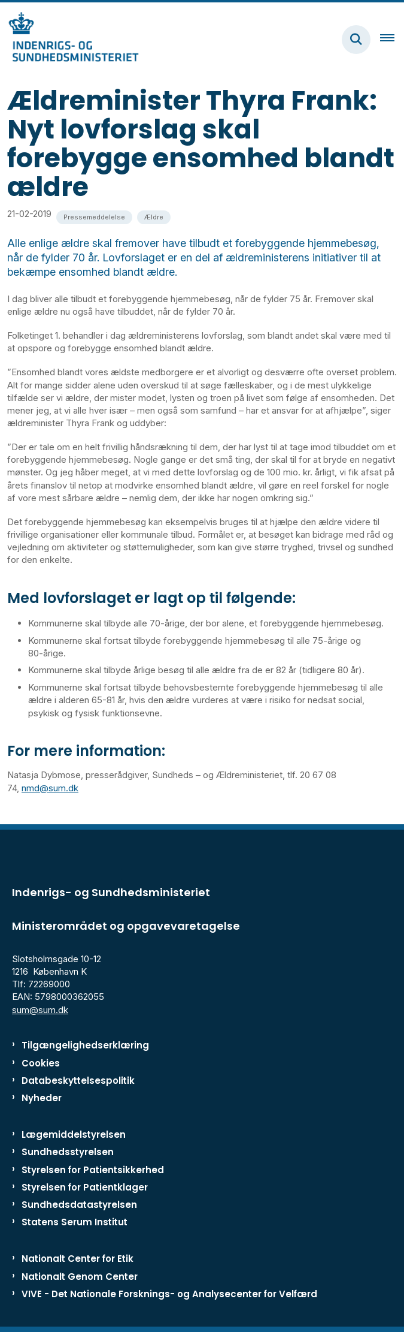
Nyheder (42, 1098)
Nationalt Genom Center (80, 1276)
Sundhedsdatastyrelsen (79, 1204)
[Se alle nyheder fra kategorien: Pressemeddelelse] (94, 217)
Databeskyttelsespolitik (78, 1080)
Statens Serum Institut (74, 1222)
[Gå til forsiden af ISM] (69, 39)
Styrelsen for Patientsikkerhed (93, 1170)
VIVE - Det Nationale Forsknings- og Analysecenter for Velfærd (169, 1294)
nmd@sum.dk (50, 788)
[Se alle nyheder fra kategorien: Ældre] (154, 217)
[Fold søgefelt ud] (356, 39)
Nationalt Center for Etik (77, 1258)
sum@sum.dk (40, 1009)
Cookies (41, 1063)
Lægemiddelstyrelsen (74, 1134)
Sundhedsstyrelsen (68, 1152)
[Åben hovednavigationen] (392, 40)
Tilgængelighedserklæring (85, 1045)
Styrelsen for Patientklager (85, 1187)
